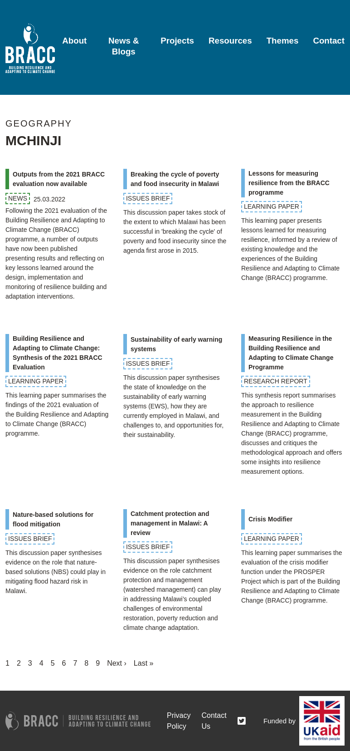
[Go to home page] (30, 48)
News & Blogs (123, 46)
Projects (177, 40)
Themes (283, 40)
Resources (230, 40)
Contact (329, 40)
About (74, 40)
